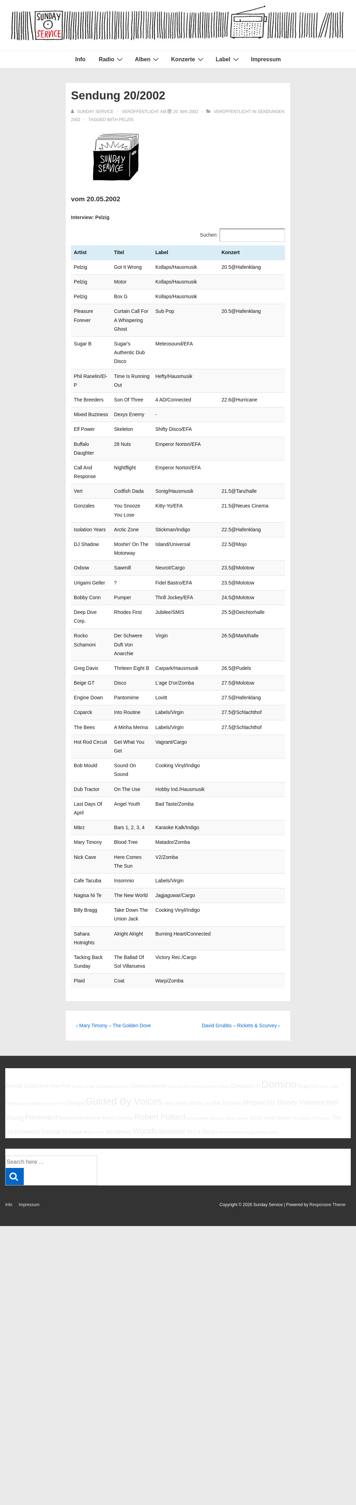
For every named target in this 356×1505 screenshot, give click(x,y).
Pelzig (126, 119)
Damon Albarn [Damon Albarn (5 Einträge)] (218, 989)
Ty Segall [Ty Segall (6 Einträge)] (72, 1035)
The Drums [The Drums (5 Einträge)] (321, 1021)
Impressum (266, 59)
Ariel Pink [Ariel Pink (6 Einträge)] (60, 989)
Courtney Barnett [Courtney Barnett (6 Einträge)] (148, 989)
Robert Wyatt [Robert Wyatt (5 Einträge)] (197, 1021)
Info (80, 59)
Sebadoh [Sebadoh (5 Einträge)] (217, 1021)
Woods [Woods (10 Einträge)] (145, 1033)
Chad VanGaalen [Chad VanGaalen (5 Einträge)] (99, 989)
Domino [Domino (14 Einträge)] (279, 987)
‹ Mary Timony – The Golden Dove (113, 928)
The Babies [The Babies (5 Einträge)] (301, 1021)
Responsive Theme (327, 1107)
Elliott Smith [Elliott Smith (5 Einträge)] (329, 989)
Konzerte (188, 59)
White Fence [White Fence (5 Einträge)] (93, 1035)
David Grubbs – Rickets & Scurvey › (241, 928)
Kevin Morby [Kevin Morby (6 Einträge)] (189, 1006)
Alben (148, 59)
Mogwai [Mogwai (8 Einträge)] (254, 1005)
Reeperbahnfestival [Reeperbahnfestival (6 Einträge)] (80, 1021)
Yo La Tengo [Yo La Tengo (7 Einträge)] (202, 1034)
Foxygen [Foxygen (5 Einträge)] (35, 1006)
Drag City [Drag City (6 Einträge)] (308, 989)
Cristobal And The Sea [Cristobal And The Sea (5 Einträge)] (186, 989)
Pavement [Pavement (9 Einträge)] (40, 1020)
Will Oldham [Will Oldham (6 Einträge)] (118, 1035)
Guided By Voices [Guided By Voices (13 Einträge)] (123, 1004)
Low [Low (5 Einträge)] (207, 1006)
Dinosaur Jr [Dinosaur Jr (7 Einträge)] (245, 989)
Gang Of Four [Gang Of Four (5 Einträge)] (54, 1006)
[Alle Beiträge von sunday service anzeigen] (93, 111)
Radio (111, 59)
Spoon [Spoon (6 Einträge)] (283, 1021)
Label (228, 59)
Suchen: (209, 235)
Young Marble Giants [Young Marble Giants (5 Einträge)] (261, 1035)
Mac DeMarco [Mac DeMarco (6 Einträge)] (227, 1006)
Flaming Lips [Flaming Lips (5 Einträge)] (15, 1006)
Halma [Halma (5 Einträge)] (169, 1006)
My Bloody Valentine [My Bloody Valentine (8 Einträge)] (296, 1005)
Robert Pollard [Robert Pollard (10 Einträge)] (159, 1019)
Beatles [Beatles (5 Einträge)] (78, 989)
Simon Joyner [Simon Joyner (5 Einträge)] (237, 1021)
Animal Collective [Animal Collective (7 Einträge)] (27, 989)
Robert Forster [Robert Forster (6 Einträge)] (117, 1021)
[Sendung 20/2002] (185, 111)
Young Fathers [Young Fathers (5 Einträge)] (231, 1035)
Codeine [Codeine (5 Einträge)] (122, 989)
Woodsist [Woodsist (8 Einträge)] (171, 1034)
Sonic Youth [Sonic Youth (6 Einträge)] (262, 1021)
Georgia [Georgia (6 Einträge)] (75, 1006)
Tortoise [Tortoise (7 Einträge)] (51, 1034)
